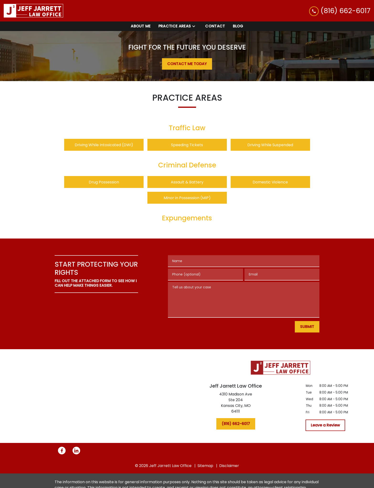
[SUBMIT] (307, 326)
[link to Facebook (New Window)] (62, 450)
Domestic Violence (270, 182)
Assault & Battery (187, 182)
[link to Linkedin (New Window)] (76, 450)
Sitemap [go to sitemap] (205, 465)
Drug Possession (104, 182)
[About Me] (141, 26)
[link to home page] (33, 11)
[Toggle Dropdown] (195, 26)
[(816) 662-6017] (235, 424)
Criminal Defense (187, 165)
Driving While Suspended (270, 145)
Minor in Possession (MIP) (187, 198)
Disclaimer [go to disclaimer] (229, 465)
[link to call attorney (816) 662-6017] (339, 10)
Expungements (187, 218)
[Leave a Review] (325, 425)
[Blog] (238, 26)
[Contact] (215, 26)
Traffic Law (187, 128)
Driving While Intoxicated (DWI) (104, 145)
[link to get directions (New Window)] (235, 403)
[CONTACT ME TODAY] (187, 64)
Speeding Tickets (187, 145)
